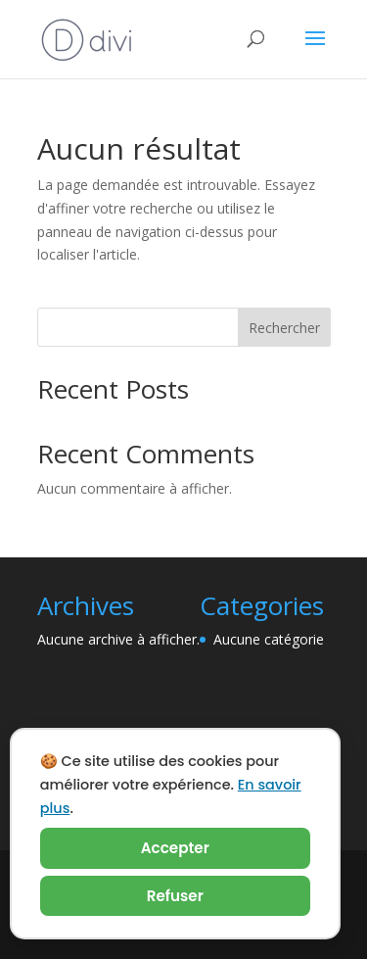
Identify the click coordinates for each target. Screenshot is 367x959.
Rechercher (284, 327)
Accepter (175, 848)
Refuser (175, 896)
